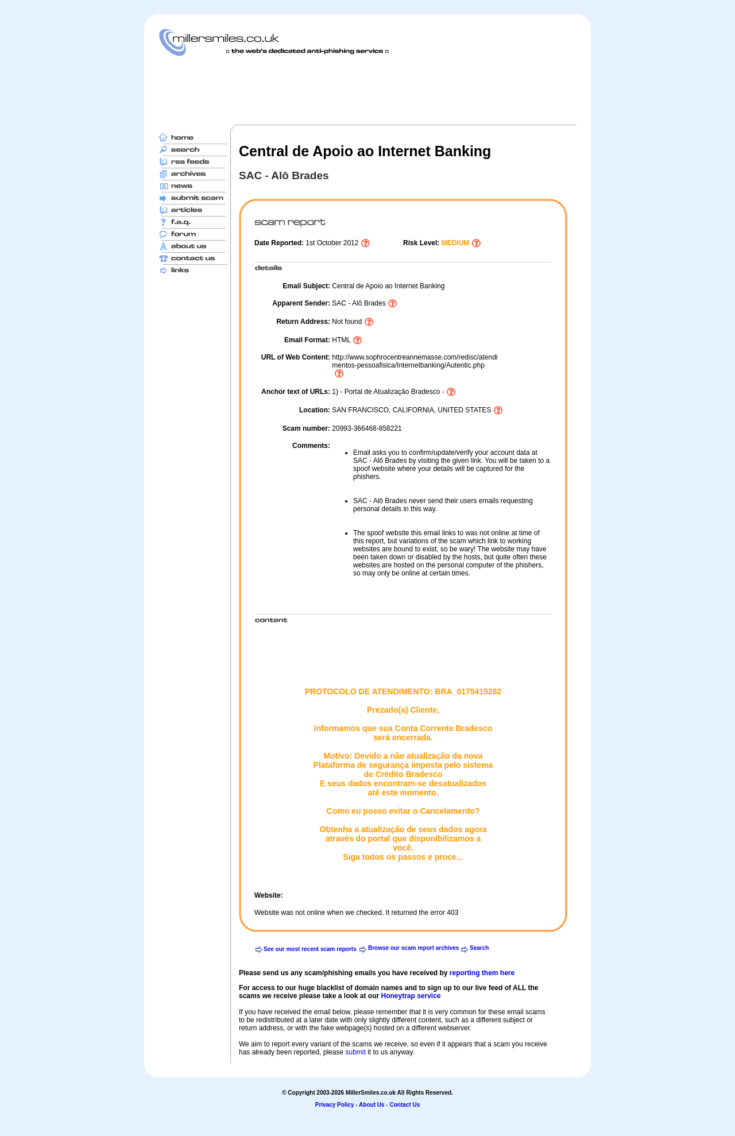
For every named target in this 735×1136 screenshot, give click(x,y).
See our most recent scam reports (310, 949)
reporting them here (482, 973)
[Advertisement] (367, 90)
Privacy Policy (334, 1105)
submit (355, 1052)
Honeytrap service (410, 996)
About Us (371, 1105)
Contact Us (404, 1105)
